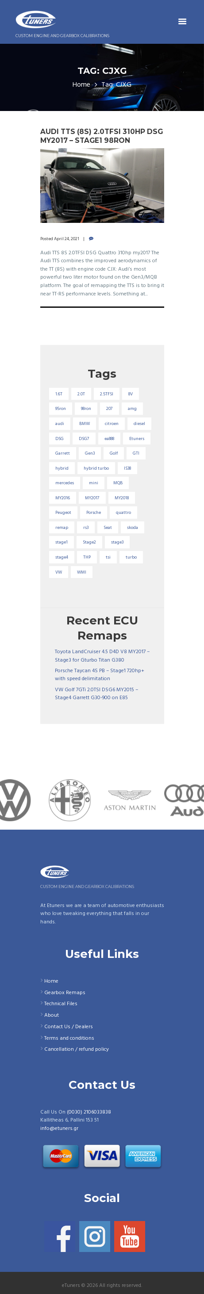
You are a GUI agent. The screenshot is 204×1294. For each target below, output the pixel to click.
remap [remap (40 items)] (61, 527)
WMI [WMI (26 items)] (81, 572)
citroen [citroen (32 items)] (112, 423)
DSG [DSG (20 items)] (59, 438)
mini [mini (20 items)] (93, 482)
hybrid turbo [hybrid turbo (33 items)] (96, 468)
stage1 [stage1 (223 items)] (61, 542)
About (51, 1015)
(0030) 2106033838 (89, 1112)
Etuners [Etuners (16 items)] (136, 438)
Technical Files (60, 1003)
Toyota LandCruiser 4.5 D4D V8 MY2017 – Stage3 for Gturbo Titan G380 (102, 656)
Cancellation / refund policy (76, 1049)
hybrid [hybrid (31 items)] (62, 468)
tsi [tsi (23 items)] (108, 557)
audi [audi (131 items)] (59, 423)
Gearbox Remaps (64, 992)
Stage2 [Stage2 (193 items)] (89, 542)
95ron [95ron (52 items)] (60, 408)
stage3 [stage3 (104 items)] (117, 542)
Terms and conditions (69, 1038)
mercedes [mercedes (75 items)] (64, 482)
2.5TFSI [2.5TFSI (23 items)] (106, 394)
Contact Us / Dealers (68, 1026)
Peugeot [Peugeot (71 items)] (63, 512)
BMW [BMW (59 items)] (84, 423)
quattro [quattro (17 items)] (123, 512)
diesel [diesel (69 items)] (139, 423)
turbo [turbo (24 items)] (131, 557)
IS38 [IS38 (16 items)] (127, 468)
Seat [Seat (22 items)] (108, 527)
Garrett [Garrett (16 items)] (62, 453)
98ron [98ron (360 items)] (86, 408)
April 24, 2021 (66, 238)
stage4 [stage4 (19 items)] (61, 557)
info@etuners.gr (59, 1128)
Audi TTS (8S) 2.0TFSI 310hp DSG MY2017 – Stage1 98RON (101, 136)
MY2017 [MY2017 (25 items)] (92, 498)
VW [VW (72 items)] (58, 572)
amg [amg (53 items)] (132, 408)
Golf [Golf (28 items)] (114, 453)
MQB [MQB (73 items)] (118, 482)
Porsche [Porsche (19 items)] (93, 512)
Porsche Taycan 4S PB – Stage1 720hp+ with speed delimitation (99, 675)
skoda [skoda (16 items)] (132, 527)
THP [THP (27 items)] (87, 557)
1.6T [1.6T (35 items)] (58, 394)
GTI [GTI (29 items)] (136, 453)
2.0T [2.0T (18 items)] (81, 394)
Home (81, 85)
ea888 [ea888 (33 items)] (109, 438)
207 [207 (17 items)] (109, 408)
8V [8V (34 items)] (130, 394)
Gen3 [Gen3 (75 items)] (90, 453)
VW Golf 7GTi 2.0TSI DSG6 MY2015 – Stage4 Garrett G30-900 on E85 (96, 694)
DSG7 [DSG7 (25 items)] (84, 438)
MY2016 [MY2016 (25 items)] (62, 498)
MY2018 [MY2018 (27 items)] (122, 498)
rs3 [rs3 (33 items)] (86, 527)
